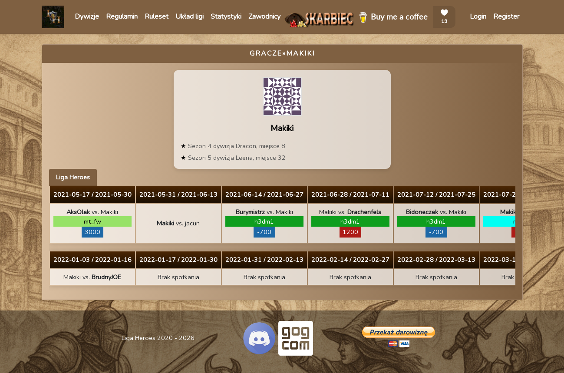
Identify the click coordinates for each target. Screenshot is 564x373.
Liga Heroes (73, 177)
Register (506, 16)
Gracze (266, 53)
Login (478, 16)
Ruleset (156, 16)
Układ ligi (189, 16)
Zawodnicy (264, 16)
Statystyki (226, 16)
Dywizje (87, 16)
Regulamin (122, 16)
